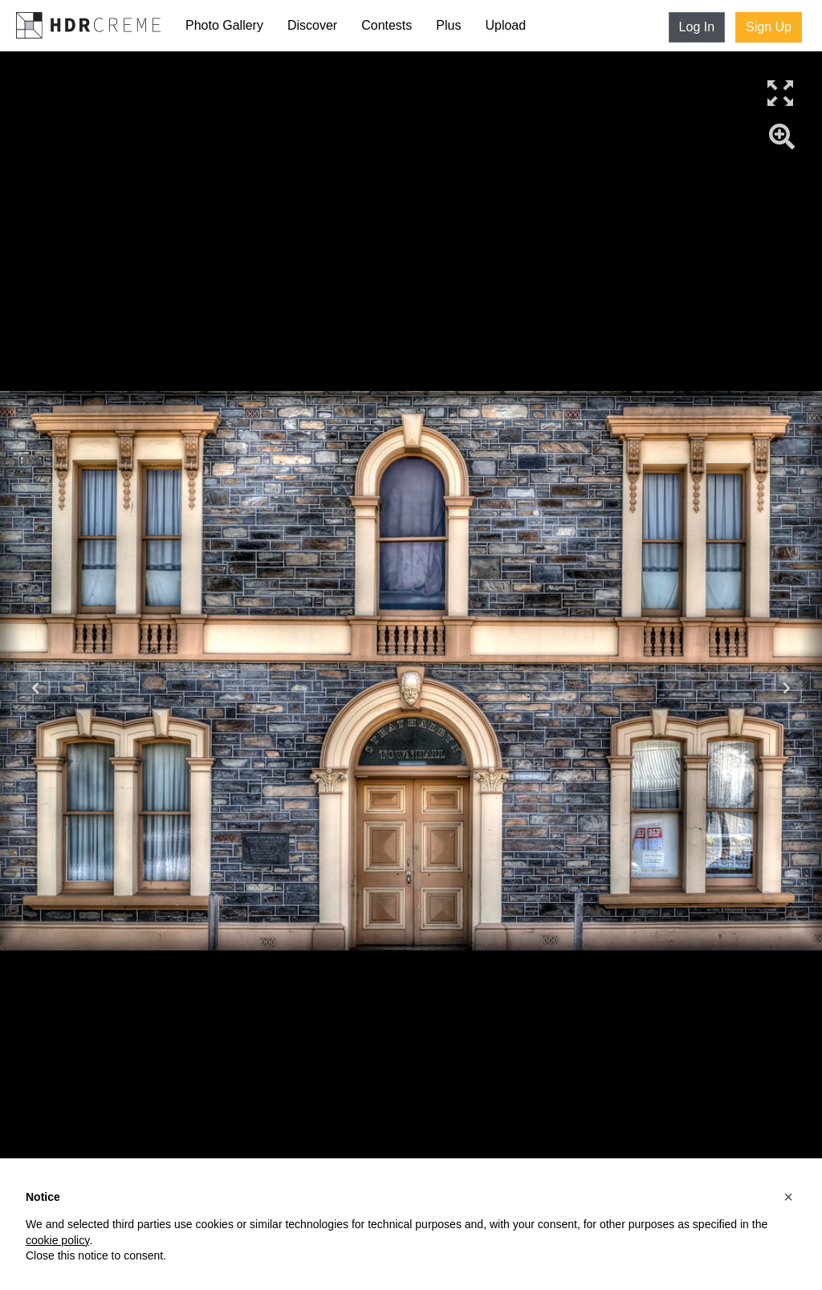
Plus (448, 25)
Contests (386, 25)
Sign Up (768, 27)
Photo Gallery (224, 25)
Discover (312, 25)
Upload (505, 25)
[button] (788, 1197)
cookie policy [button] (57, 1240)
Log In (696, 27)
